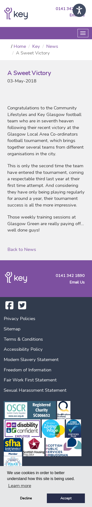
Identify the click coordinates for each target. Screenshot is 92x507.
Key (36, 46)
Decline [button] (26, 498)
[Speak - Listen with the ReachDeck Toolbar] (79, 10)
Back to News (21, 249)
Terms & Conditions (23, 339)
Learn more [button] (19, 485)
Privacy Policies (19, 318)
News (52, 46)
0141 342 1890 (70, 9)
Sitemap (12, 329)
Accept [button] (65, 498)
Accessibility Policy (23, 349)
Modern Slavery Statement (31, 359)
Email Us (77, 282)
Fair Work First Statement (30, 380)
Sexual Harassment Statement (35, 390)
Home (19, 46)
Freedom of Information (27, 370)
